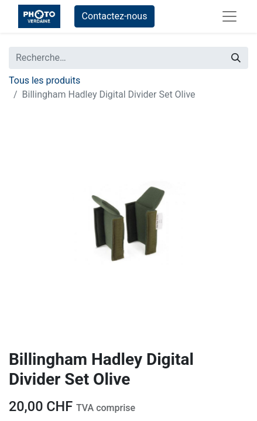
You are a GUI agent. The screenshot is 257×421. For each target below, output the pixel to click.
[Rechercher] (236, 58)
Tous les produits (44, 80)
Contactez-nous (115, 16)
